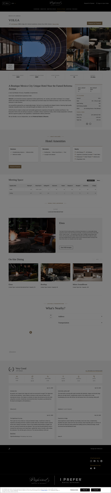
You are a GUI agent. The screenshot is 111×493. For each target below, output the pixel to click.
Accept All (96, 489)
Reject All (85, 489)
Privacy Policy (44, 490)
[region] (55, 490)
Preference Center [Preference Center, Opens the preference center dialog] (74, 489)
